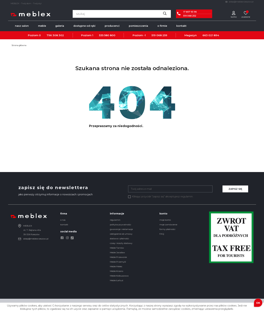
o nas (62, 220)
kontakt (64, 224)
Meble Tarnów (117, 247)
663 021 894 (211, 35)
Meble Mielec (116, 266)
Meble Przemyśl (118, 261)
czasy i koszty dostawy (121, 243)
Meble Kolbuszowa (119, 275)
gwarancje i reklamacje (121, 229)
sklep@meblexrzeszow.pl (239, 1)
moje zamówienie (168, 224)
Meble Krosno (116, 271)
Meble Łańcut (116, 280)
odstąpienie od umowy (121, 234)
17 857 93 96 (190, 12)
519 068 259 (159, 35)
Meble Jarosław (117, 252)
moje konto (165, 220)
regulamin (115, 220)
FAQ (161, 234)
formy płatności (167, 229)
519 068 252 (189, 15)
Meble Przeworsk (118, 257)
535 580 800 (107, 35)
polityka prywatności (120, 224)
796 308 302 (55, 35)
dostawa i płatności (119, 238)
